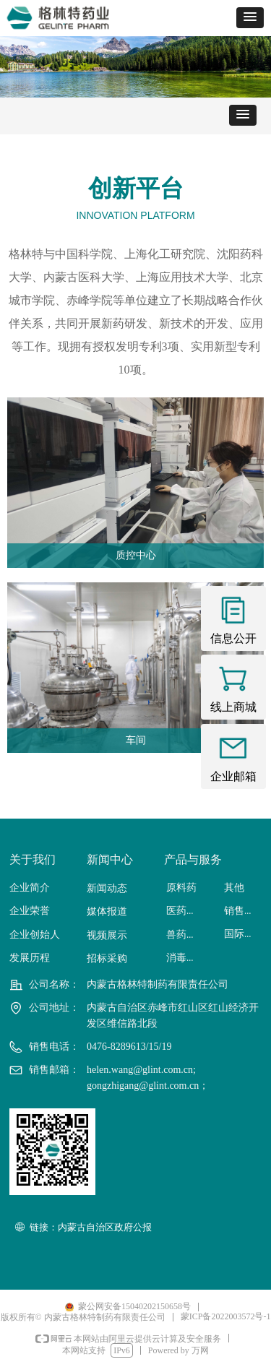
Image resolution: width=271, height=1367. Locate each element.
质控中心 (136, 555)
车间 (136, 740)
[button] (250, 17)
